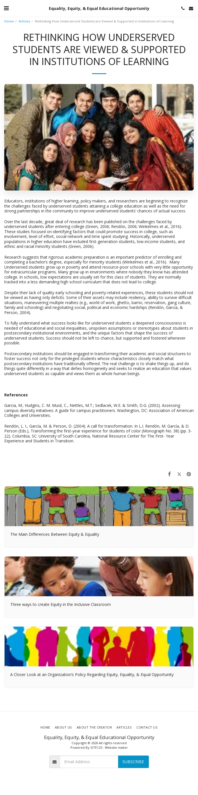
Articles (24, 21)
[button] (6, 8)
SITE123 (96, 747)
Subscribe (133, 761)
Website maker (116, 747)
